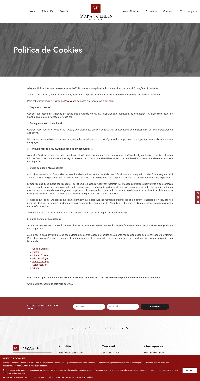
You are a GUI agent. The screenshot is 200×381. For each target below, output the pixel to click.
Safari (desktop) (40, 261)
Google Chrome (40, 249)
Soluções (65, 11)
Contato (167, 11)
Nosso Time (130, 11)
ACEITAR (189, 370)
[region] (100, 368)
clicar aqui (108, 101)
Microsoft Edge (40, 258)
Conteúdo (151, 11)
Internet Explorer (40, 255)
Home (31, 11)
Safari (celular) (39, 265)
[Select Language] (191, 11)
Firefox (35, 252)
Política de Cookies (55, 377)
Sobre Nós (47, 11)
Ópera (35, 268)
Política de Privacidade (85, 377)
